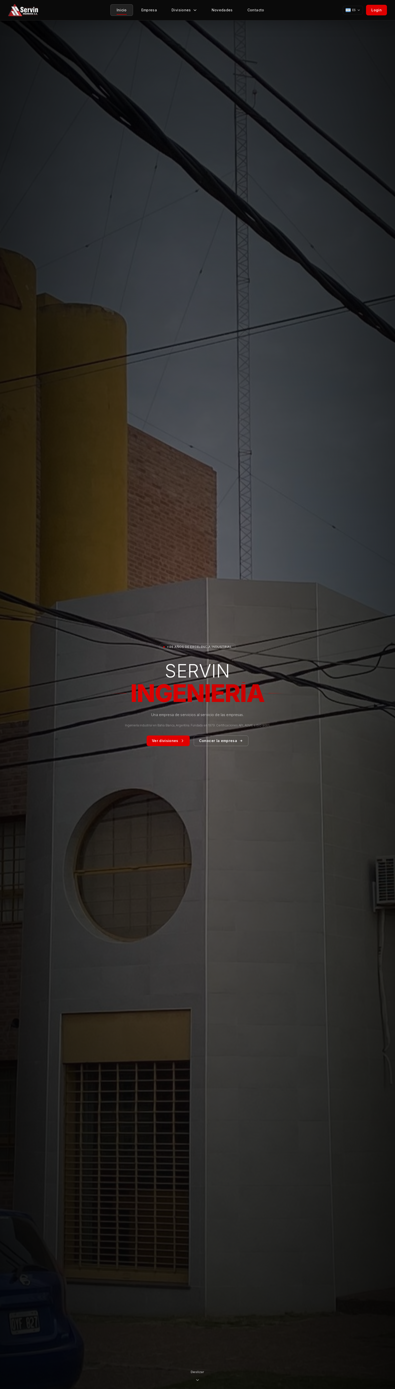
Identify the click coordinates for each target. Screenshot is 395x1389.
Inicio (122, 11)
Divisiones (184, 11)
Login (376, 10)
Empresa (149, 11)
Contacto (255, 11)
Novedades (222, 11)
